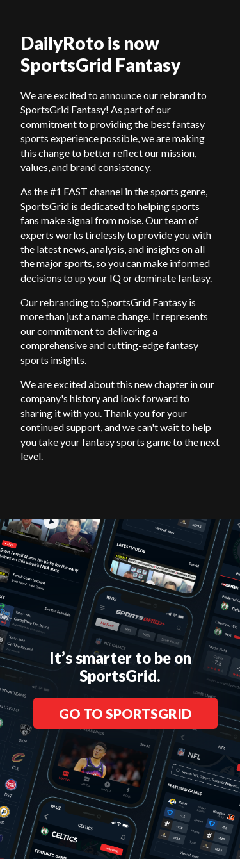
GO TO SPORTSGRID (125, 713)
